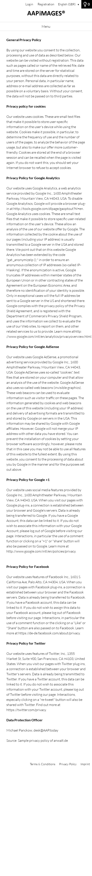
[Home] (46, 15)
